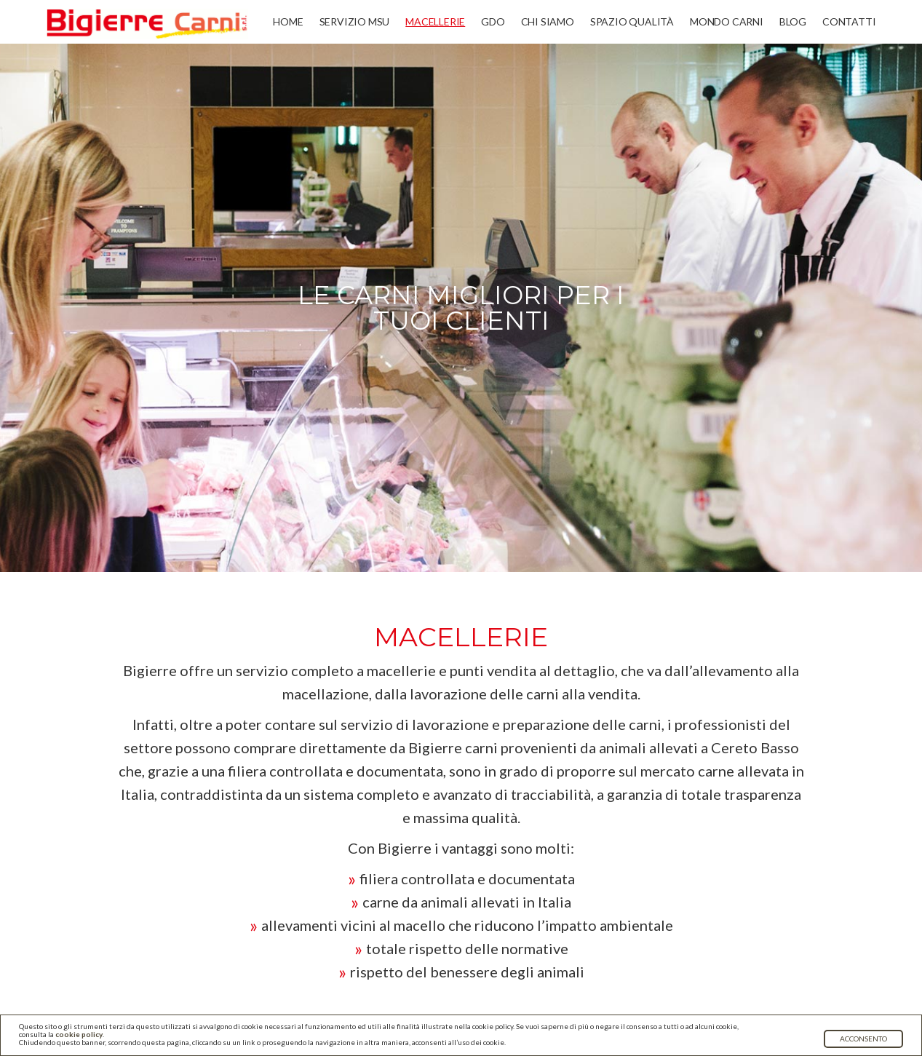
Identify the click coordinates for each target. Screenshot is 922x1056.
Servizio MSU (354, 21)
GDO (492, 21)
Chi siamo (547, 21)
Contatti (848, 21)
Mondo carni (726, 21)
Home (288, 21)
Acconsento (863, 1038)
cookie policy (79, 1034)
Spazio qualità (632, 21)
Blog (792, 21)
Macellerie (435, 21)
